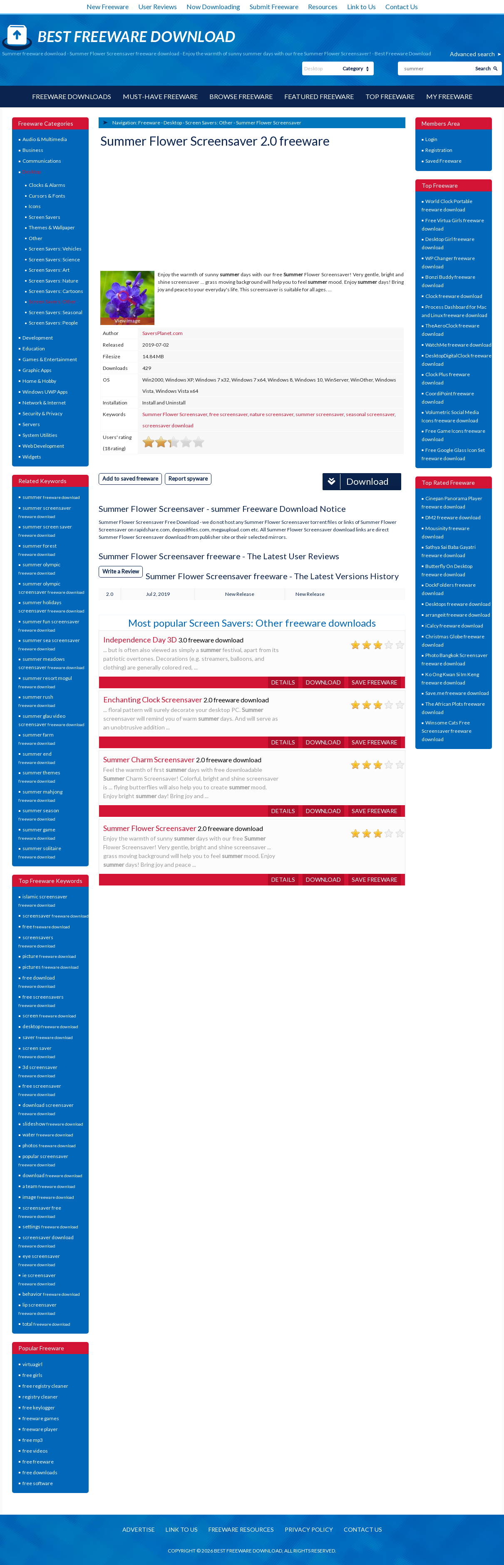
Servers (31, 424)
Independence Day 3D (140, 639)
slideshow (52, 1124)
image (48, 1197)
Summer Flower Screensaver (268, 122)
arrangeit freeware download (457, 615)
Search (483, 68)
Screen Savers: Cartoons (56, 291)
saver (47, 1037)
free (46, 926)
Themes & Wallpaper (52, 227)
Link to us (182, 1529)
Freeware (149, 122)
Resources (323, 6)
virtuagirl (32, 1364)
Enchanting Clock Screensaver (152, 699)
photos (49, 1145)
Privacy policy (309, 1529)
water (47, 1134)
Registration (438, 150)
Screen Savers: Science (54, 259)
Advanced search (472, 53)
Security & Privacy (42, 413)
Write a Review (120, 571)
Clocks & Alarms (47, 185)
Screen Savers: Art (49, 270)
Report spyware (188, 478)
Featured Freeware (319, 96)
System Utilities (39, 435)
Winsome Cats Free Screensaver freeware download (447, 730)
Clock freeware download (453, 296)
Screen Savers (44, 217)
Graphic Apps (37, 370)
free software (37, 1483)
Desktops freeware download (458, 604)
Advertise (138, 1529)
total (46, 1324)
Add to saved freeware (130, 478)
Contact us (363, 1529)
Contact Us (401, 6)
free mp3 (32, 1440)
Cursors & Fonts (47, 196)
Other (35, 238)
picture (49, 956)
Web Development (43, 446)
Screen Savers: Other (52, 301)
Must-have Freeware (160, 96)
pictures (50, 967)
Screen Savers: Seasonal (55, 312)
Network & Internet (44, 402)
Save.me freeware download (457, 693)
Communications (41, 161)
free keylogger (38, 1407)
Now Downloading (213, 6)
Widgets (31, 457)
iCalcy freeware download (454, 626)
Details (283, 682)
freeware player (40, 1429)
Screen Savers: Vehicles (55, 249)
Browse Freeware (241, 96)
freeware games (40, 1418)
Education (33, 348)
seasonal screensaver (370, 414)
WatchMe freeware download (458, 345)
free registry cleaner (45, 1386)
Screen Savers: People (53, 323)
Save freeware (374, 682)
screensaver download (168, 425)
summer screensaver (319, 414)
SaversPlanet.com (162, 333)
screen (49, 1015)
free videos (35, 1451)
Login (431, 139)
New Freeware (108, 6)
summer (51, 497)
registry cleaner (40, 1397)
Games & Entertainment (49, 359)
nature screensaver (271, 414)
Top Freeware (390, 96)
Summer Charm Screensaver (149, 759)
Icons (35, 206)
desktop (50, 1026)
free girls (32, 1375)
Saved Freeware (443, 161)
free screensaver (228, 414)
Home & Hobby (39, 381)
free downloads (39, 1472)
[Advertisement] (162, 211)
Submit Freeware (274, 6)
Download (356, 481)
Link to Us (361, 6)
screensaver (55, 916)
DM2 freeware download (453, 517)
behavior (51, 1294)
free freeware (38, 1461)
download (52, 1175)
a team (48, 1186)
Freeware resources (241, 1529)
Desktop (31, 172)
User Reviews (157, 6)
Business (32, 150)
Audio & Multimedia (44, 139)
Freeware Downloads (71, 96)
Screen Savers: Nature (53, 281)
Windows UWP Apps (45, 392)
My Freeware (449, 96)
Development (37, 338)
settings (50, 1226)
